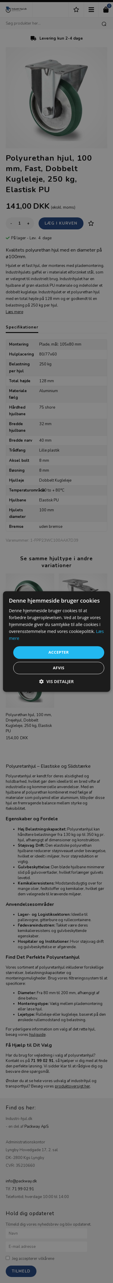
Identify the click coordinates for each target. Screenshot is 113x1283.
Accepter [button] (59, 652)
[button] (56, 681)
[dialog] (56, 641)
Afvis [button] (58, 667)
